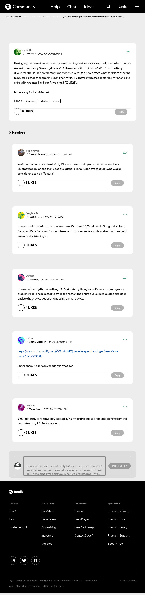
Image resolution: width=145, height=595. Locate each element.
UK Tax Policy (34, 588)
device (44, 100)
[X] (24, 562)
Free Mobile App (85, 529)
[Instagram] (13, 562)
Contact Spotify (84, 537)
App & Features (53, 16)
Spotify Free (115, 545)
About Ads (77, 582)
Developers (49, 521)
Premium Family (117, 529)
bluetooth (31, 100)
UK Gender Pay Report (53, 588)
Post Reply (119, 468)
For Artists (48, 513)
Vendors (47, 545)
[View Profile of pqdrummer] (32, 151)
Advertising (49, 529)
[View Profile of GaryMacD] (32, 214)
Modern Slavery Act (17, 588)
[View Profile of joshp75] (30, 407)
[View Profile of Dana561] (30, 277)
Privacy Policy (46, 582)
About (12, 513)
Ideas (89, 7)
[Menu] (137, 6)
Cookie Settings (62, 582)
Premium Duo (116, 521)
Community (20, 7)
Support (80, 513)
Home (25, 16)
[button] (128, 52)
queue (56, 100)
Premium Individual (119, 513)
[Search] (108, 6)
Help (55, 7)
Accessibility (91, 582)
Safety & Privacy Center (26, 582)
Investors (47, 537)
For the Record (18, 529)
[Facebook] (35, 562)
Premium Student (119, 537)
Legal (11, 582)
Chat (71, 7)
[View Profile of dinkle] (29, 339)
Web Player (82, 521)
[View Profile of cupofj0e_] (27, 50)
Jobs (12, 521)
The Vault (37, 16)
